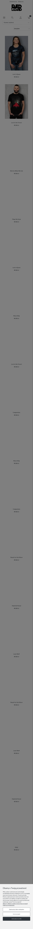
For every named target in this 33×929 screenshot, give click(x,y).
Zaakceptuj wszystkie (16, 918)
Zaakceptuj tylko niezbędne (16, 909)
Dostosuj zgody (16, 914)
